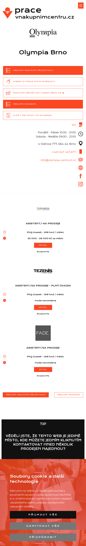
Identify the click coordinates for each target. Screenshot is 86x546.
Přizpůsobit (43, 537)
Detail (43, 245)
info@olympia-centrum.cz (58, 160)
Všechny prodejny (68, 395)
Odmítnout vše (43, 526)
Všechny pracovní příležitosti (26, 395)
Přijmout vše (43, 514)
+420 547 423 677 (64, 152)
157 (74, 125)
